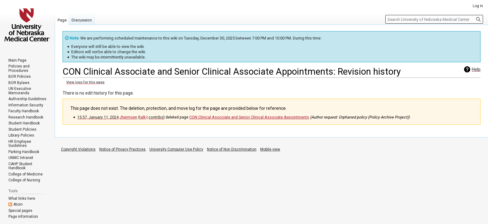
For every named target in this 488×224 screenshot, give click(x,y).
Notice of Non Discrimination (231, 149)
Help (476, 69)
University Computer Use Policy (176, 149)
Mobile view (270, 149)
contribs (155, 117)
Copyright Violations (78, 149)
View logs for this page (85, 82)
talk (142, 117)
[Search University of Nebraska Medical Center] (434, 19)
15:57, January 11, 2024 (98, 117)
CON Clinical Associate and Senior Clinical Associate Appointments (249, 117)
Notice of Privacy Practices (122, 149)
